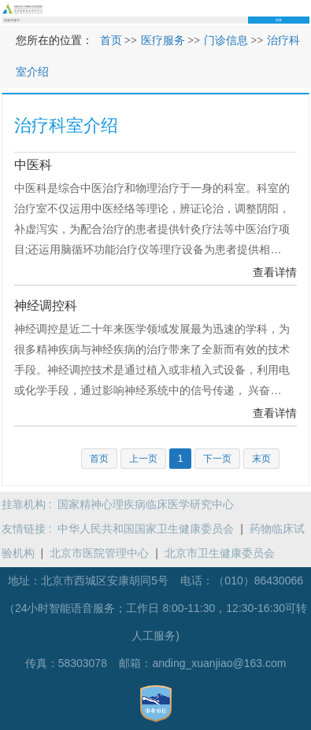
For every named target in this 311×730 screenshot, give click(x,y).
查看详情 (275, 272)
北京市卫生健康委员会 (220, 553)
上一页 (143, 458)
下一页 (217, 458)
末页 (261, 458)
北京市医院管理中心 (99, 553)
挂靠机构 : (30, 504)
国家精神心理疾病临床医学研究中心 (145, 504)
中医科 (33, 164)
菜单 (305, 8)
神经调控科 (45, 305)
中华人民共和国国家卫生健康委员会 (145, 528)
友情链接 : (30, 528)
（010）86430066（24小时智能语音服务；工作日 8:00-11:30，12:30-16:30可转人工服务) (155, 608)
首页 (111, 40)
